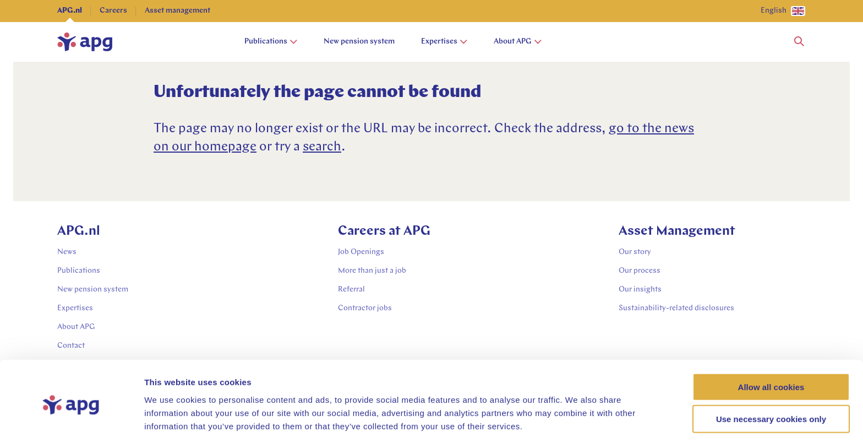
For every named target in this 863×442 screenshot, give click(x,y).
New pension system (359, 41)
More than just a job (372, 271)
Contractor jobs (365, 308)
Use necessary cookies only (771, 377)
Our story (635, 252)
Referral (351, 289)
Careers (113, 11)
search (322, 147)
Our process (639, 271)
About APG (518, 41)
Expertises (444, 41)
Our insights (640, 289)
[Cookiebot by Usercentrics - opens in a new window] (71, 420)
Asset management (177, 11)
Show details (577, 420)
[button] (799, 42)
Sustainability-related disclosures (676, 308)
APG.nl (69, 11)
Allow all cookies (771, 345)
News (67, 252)
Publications (270, 41)
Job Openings (361, 252)
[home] (84, 42)
